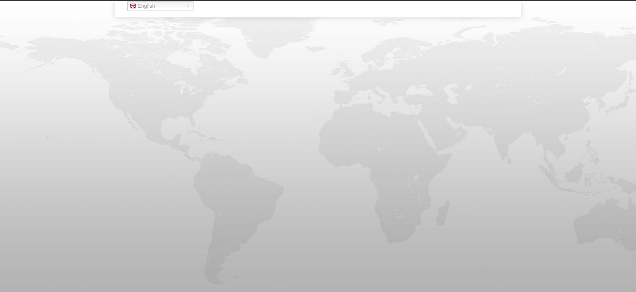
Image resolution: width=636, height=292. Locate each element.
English (142, 7)
